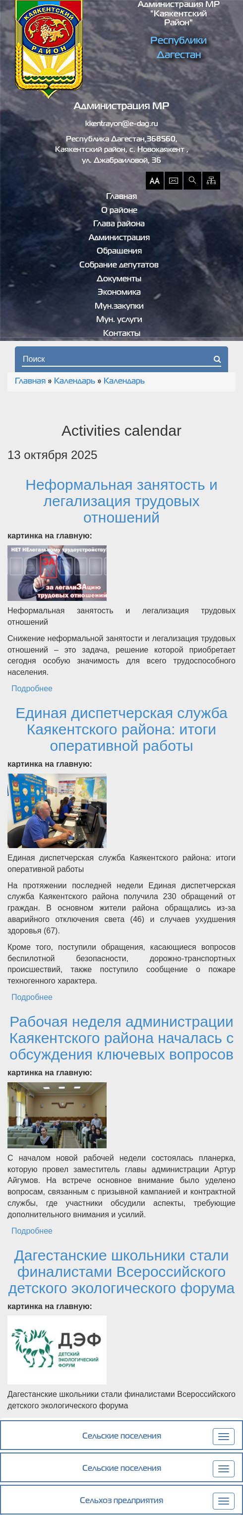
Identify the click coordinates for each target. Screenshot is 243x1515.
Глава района (119, 224)
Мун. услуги (119, 320)
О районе (119, 210)
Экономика (119, 292)
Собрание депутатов (119, 265)
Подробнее (32, 688)
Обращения (119, 251)
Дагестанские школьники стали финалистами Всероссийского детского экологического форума (121, 1271)
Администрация (119, 238)
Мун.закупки (119, 306)
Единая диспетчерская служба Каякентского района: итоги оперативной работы (121, 729)
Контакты (121, 333)
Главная (121, 197)
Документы (119, 279)
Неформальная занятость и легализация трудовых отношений (121, 501)
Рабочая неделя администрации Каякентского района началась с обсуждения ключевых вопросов (121, 1037)
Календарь (74, 381)
